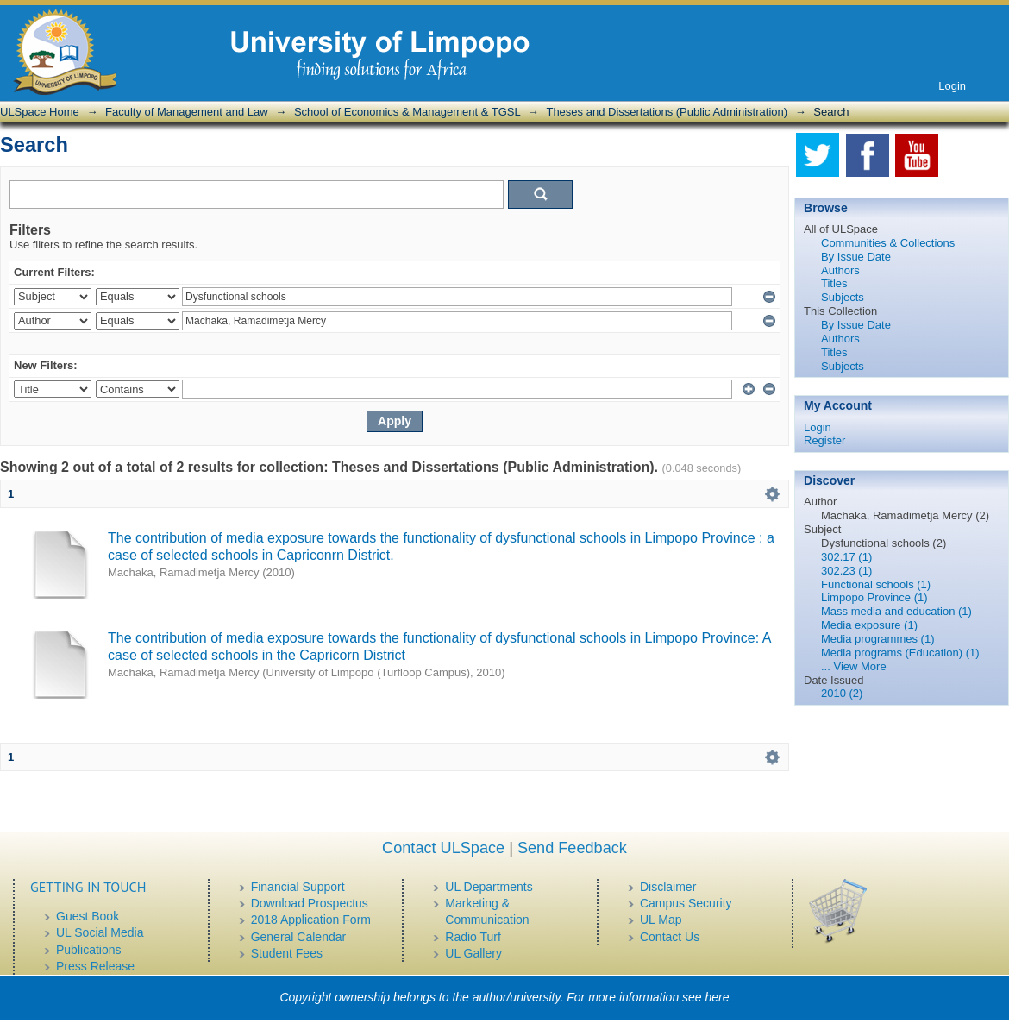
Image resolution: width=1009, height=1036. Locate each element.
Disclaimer (668, 887)
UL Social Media (99, 932)
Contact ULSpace (443, 848)
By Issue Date (856, 256)
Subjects (842, 297)
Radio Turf (473, 937)
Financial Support (298, 887)
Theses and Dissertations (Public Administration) (666, 111)
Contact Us (669, 937)
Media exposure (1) (869, 624)
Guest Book (87, 916)
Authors (840, 270)
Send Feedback (572, 848)
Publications (89, 950)
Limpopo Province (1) (874, 597)
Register (824, 440)
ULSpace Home (39, 111)
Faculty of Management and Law (186, 111)
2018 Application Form (311, 919)
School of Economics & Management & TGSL (407, 111)
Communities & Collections (888, 242)
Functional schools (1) (876, 584)
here (717, 997)
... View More (854, 666)
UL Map (661, 919)
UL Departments (488, 887)
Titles (834, 283)
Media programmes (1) (878, 638)
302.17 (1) (846, 556)
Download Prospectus (309, 903)
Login (952, 85)
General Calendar (299, 937)
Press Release (95, 966)
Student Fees (287, 953)
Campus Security (686, 903)
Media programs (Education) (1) (900, 652)
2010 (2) (841, 693)
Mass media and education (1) (896, 611)
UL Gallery (473, 953)
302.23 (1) (846, 570)
